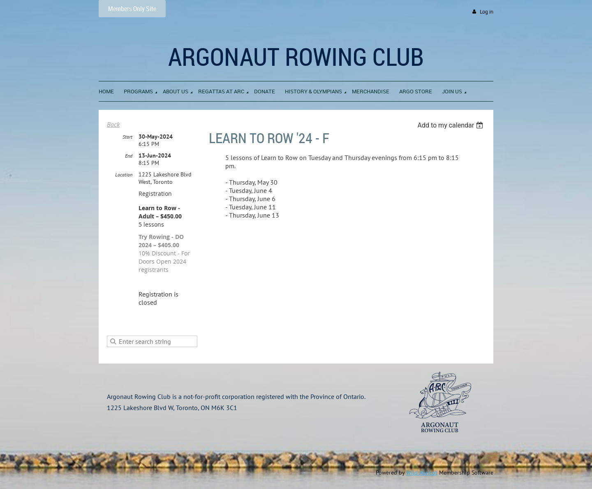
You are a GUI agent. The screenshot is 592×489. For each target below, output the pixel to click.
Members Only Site (132, 8)
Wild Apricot (421, 472)
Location (123, 174)
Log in (486, 11)
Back (113, 124)
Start (127, 137)
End (128, 156)
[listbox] (451, 125)
